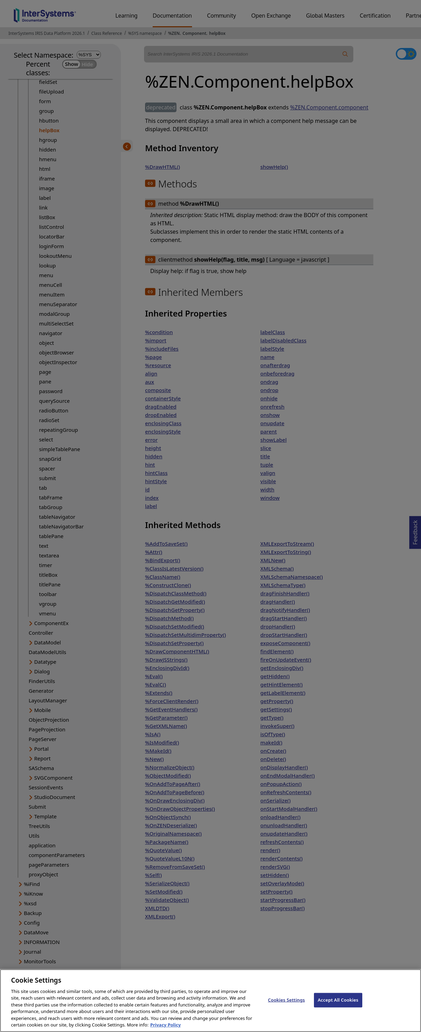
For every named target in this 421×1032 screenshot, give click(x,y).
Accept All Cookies (338, 1006)
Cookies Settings (286, 1006)
